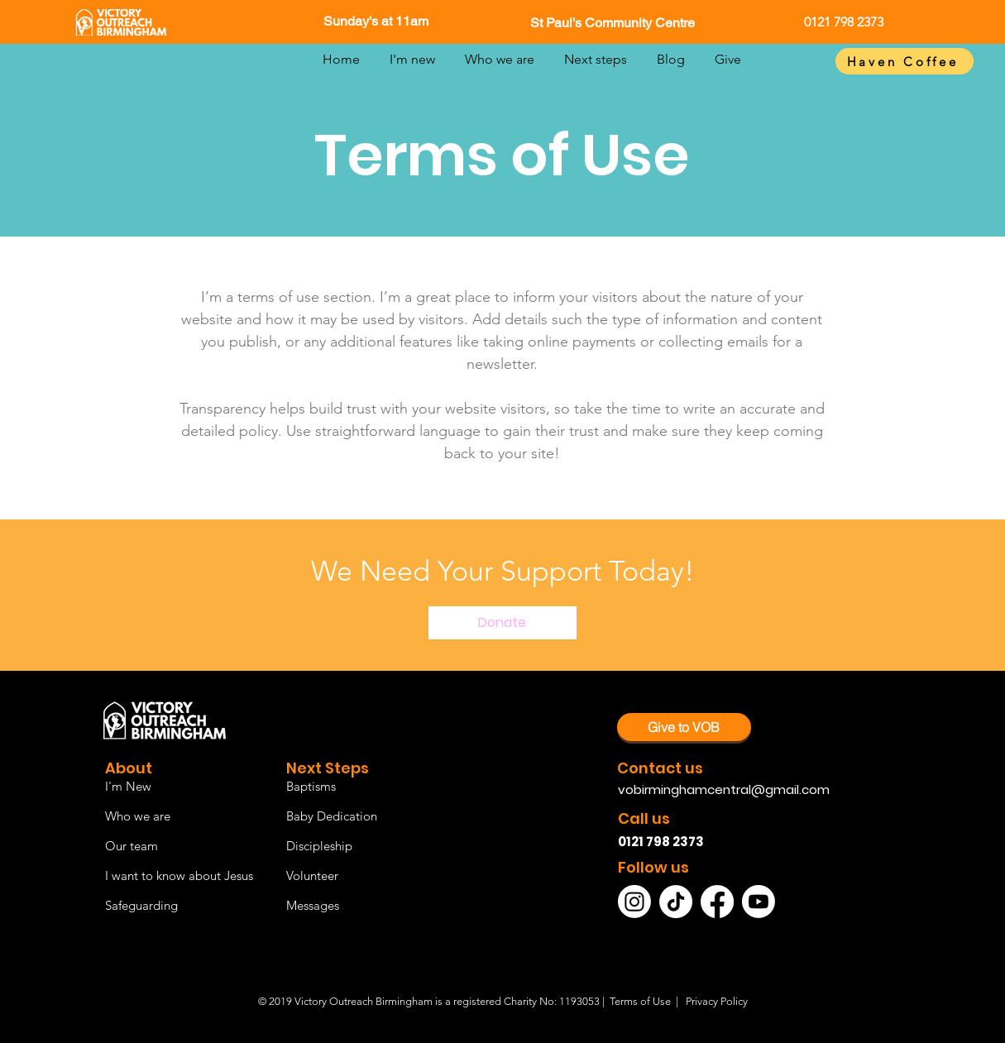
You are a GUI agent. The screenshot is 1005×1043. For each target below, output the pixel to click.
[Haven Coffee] (904, 61)
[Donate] (502, 622)
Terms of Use (640, 1001)
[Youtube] (758, 901)
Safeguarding (141, 905)
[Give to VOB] (684, 727)
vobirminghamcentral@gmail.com (724, 789)
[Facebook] (717, 901)
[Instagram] (634, 901)
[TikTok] (675, 901)
